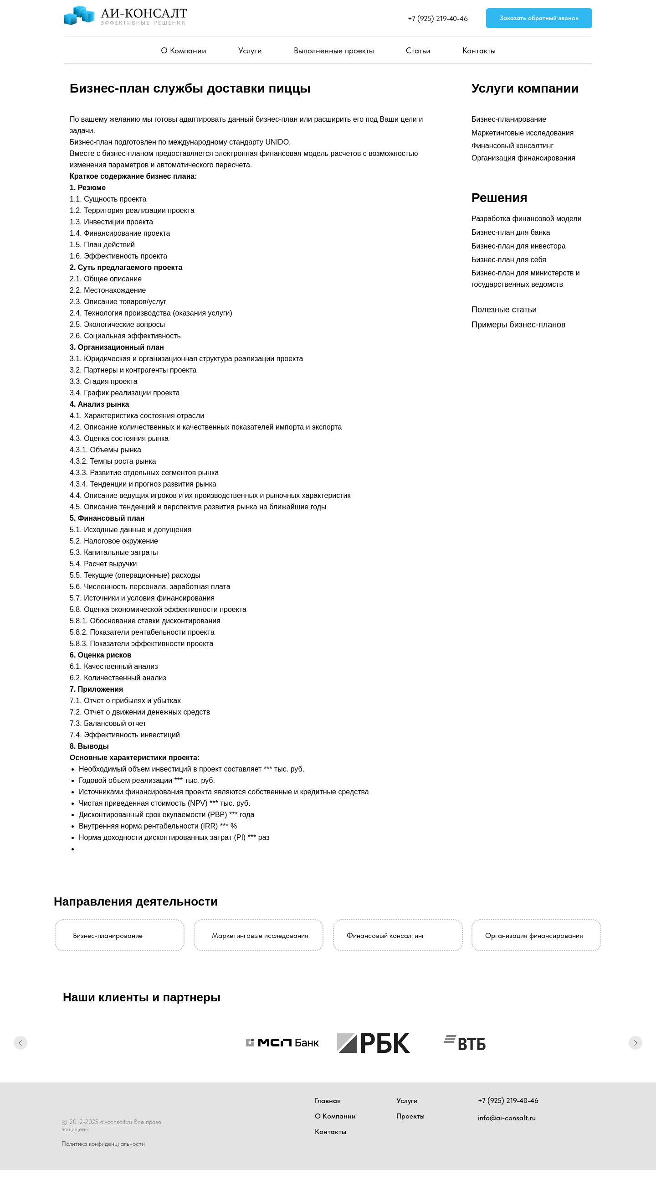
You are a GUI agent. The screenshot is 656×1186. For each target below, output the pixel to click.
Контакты (479, 50)
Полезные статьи (504, 309)
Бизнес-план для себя (509, 260)
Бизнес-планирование (509, 119)
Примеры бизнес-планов (519, 324)
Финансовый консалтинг (513, 146)
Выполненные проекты (334, 50)
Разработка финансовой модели (527, 219)
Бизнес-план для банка (511, 232)
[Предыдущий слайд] (20, 1043)
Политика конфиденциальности (103, 1143)
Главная (328, 1100)
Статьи (418, 50)
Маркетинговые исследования (523, 133)
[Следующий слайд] (635, 1043)
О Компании (183, 50)
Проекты (410, 1116)
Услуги (250, 50)
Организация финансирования (523, 158)
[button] (539, 18)
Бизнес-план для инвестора (519, 246)
